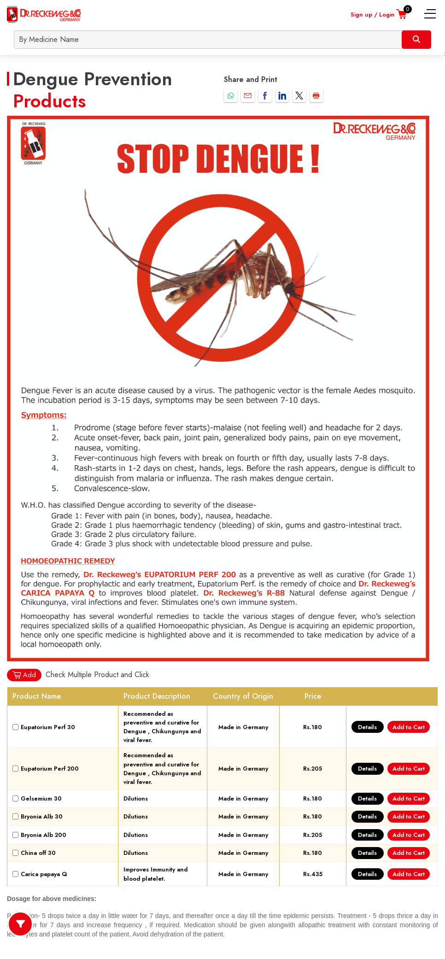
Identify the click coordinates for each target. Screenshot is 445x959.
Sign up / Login (373, 14)
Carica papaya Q (44, 874)
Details (367, 727)
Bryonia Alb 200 (43, 834)
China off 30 (38, 852)
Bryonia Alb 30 (42, 816)
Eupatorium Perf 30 (48, 727)
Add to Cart (408, 727)
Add (24, 675)
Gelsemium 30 (41, 798)
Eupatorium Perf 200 (50, 768)
